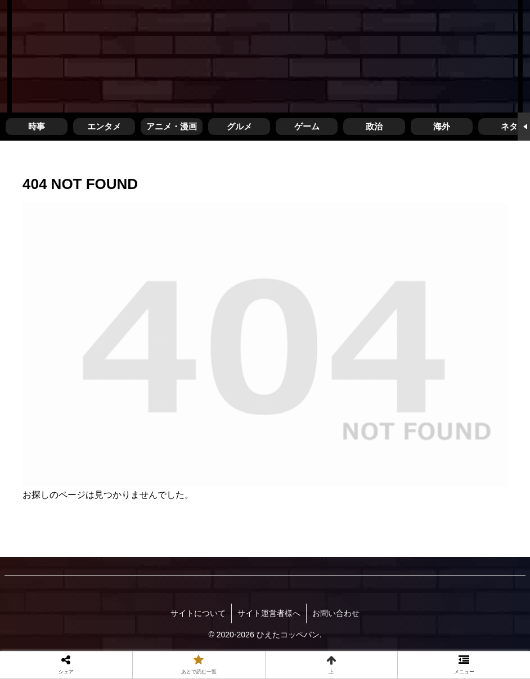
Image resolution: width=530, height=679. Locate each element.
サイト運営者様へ (268, 613)
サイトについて (198, 613)
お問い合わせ (336, 613)
